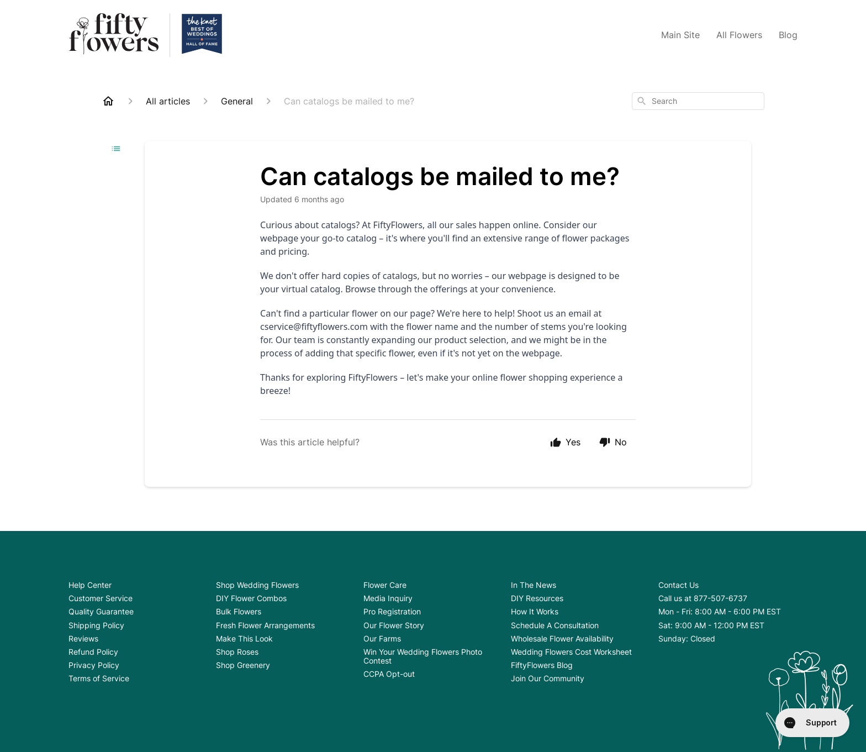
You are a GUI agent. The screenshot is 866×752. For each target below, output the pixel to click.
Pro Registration (392, 611)
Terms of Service (98, 678)
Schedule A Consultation (555, 625)
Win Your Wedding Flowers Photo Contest (422, 656)
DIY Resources (537, 598)
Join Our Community (547, 678)
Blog (788, 34)
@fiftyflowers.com (330, 326)
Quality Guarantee (101, 611)
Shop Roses (237, 651)
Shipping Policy (96, 625)
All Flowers (739, 34)
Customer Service (100, 598)
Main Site (680, 34)
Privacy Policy (93, 665)
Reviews (83, 638)
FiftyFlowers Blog (542, 665)
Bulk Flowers (238, 611)
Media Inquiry (388, 598)
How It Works (534, 611)
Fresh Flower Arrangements (265, 625)
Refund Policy (93, 651)
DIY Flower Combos (251, 598)
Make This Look (244, 638)
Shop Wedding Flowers (257, 585)
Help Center (90, 585)
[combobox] (698, 101)
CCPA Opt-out (389, 674)
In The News (533, 585)
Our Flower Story (393, 625)
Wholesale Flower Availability (562, 638)
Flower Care (384, 585)
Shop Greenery (243, 665)
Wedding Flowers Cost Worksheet (571, 651)
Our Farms (382, 638)
